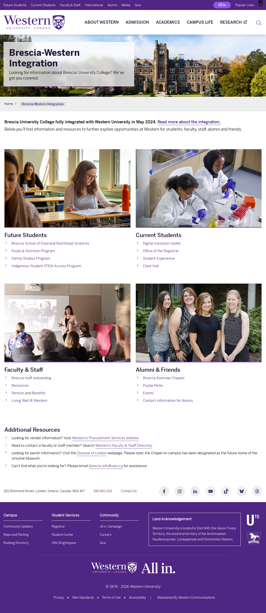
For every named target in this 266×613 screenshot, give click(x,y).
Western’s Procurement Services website (105, 438)
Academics (168, 22)
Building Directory (16, 543)
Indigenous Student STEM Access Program (46, 266)
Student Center (63, 535)
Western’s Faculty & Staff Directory (123, 445)
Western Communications (196, 597)
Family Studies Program (31, 258)
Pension (18, 393)
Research (231, 22)
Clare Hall (151, 266)
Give (138, 5)
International (94, 5)
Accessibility (137, 597)
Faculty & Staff (70, 5)
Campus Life (200, 22)
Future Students (15, 5)
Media (126, 5)
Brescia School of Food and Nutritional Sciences (50, 243)
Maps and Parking (16, 535)
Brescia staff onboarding (31, 378)
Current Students (43, 5)
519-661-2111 (103, 491)
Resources (20, 385)
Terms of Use (111, 597)
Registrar (58, 526)
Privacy (59, 597)
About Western (102, 22)
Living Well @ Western (29, 400)
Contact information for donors (168, 400)
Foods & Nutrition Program (33, 251)
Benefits (38, 393)
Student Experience (159, 258)
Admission (137, 22)
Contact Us (129, 491)
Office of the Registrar (161, 251)
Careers (105, 535)
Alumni (112, 5)
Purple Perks (153, 385)
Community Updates (18, 526)
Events (148, 393)
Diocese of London (92, 453)
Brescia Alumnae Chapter (164, 378)
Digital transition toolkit (162, 243)
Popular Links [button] (244, 5)
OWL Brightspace (64, 543)
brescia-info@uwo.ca (106, 466)
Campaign (111, 526)
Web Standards (83, 597)
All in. (222, 5)
